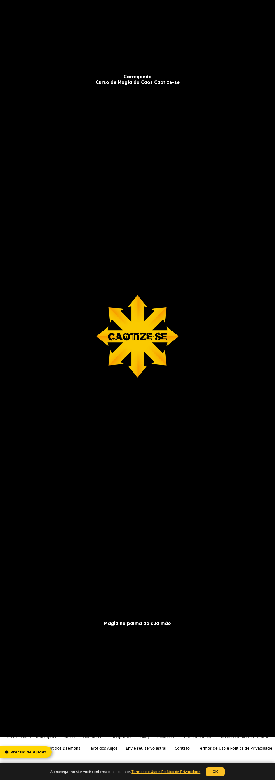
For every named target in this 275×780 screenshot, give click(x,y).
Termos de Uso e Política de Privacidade (165, 771)
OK (215, 772)
